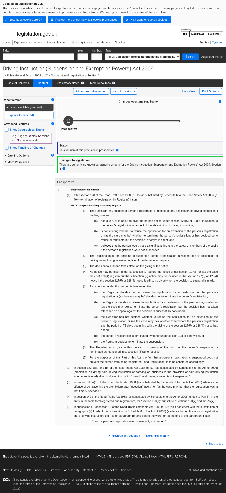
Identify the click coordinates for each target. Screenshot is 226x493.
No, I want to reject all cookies (149, 19)
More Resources (100, 83)
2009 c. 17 (41, 75)
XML (135, 456)
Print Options (210, 91)
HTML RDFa (166, 456)
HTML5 (100, 456)
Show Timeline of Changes (27, 147)
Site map (55, 470)
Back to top (216, 443)
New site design (12, 470)
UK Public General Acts (17, 75)
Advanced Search (212, 56)
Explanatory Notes (68, 83)
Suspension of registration (67, 75)
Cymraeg (217, 42)
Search (190, 56)
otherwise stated (120, 479)
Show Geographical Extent (27, 129)
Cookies (126, 470)
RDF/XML (181, 456)
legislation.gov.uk (30, 32)
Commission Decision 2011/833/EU (63, 484)
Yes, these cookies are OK (26, 19)
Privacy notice (109, 470)
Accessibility (71, 470)
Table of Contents (18, 83)
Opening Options (16, 155)
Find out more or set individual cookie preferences (86, 19)
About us (40, 470)
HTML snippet (115, 456)
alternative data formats (67, 456)
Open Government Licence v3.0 (72, 479)
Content (43, 83)
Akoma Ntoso (148, 456)
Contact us (89, 470)
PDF (127, 456)
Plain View (188, 91)
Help (28, 470)
